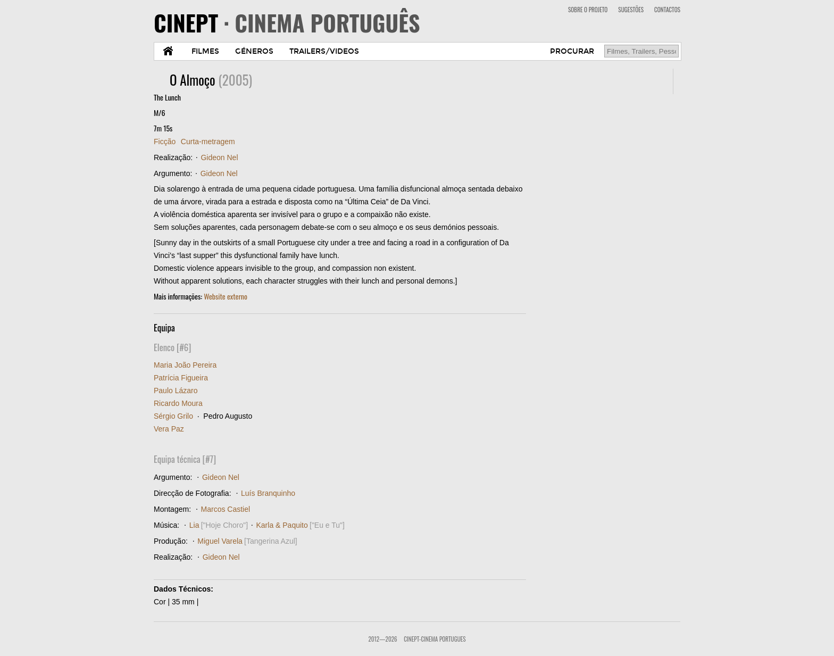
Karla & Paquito (281, 525)
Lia (194, 525)
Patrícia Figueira (181, 377)
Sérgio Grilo (173, 416)
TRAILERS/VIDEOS (324, 51)
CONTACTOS (667, 9)
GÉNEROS (254, 51)
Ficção (165, 141)
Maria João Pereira (185, 365)
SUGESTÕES (631, 9)
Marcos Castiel (226, 509)
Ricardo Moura (178, 403)
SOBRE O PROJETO (587, 9)
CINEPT (287, 22)
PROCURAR (572, 51)
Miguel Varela (220, 541)
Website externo (225, 296)
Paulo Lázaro (176, 390)
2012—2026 (382, 639)
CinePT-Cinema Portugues (434, 639)
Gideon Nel (219, 157)
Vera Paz (169, 429)
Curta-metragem (208, 141)
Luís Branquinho (268, 493)
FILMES (205, 51)
